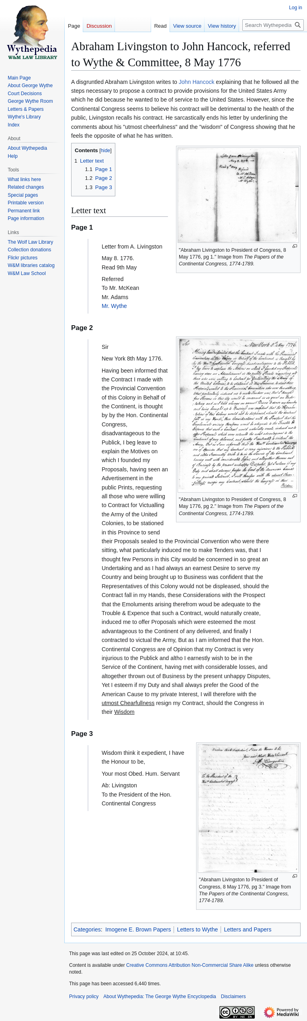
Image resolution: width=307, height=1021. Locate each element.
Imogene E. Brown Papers (138, 929)
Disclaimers (233, 996)
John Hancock (197, 82)
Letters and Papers (247, 929)
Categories (87, 929)
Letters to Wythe (197, 929)
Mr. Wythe (114, 306)
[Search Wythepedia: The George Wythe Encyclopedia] (273, 25)
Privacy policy (83, 996)
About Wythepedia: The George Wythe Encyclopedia (159, 996)
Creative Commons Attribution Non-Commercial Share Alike (190, 965)
